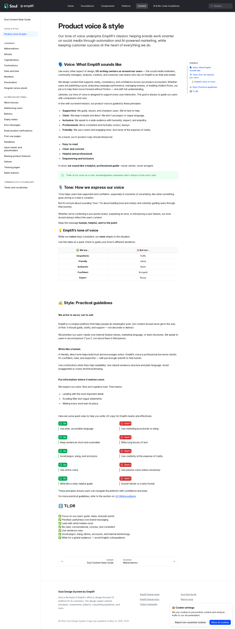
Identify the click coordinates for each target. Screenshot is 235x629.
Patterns (126, 6)
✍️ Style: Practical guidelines (203, 87)
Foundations (87, 6)
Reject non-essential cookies (190, 622)
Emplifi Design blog (149, 599)
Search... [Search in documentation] (216, 6)
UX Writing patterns (125, 496)
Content (142, 6)
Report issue (187, 599)
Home (71, 6)
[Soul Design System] (19, 6)
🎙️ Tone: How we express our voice (202, 76)
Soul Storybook (188, 594)
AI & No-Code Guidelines (166, 6)
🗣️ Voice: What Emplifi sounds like (200, 69)
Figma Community (148, 604)
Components (108, 6)
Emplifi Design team (149, 594)
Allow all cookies (220, 622)
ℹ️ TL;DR (194, 91)
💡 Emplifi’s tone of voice (203, 81)
